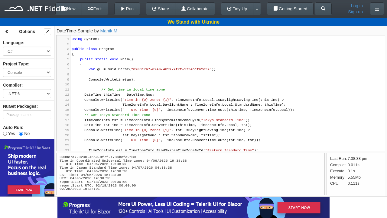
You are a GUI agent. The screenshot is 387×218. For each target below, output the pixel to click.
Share (160, 8)
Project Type (15, 63)
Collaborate (195, 8)
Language (13, 42)
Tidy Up (237, 8)
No (24, 133)
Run (127, 8)
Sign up (355, 11)
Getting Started (290, 8)
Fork (95, 8)
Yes (9, 133)
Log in (357, 5)
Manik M (109, 30)
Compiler (12, 85)
